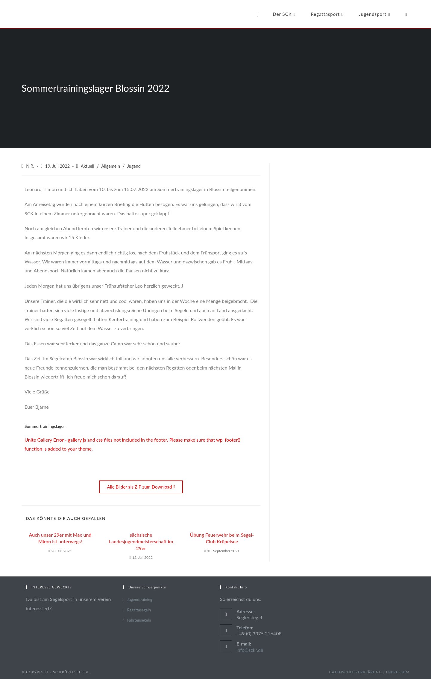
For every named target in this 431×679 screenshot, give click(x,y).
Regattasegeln (139, 610)
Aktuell (87, 166)
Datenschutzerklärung (355, 672)
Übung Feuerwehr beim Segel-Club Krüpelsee (222, 538)
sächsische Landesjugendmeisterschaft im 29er (141, 541)
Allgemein (110, 166)
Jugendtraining (139, 599)
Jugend (134, 166)
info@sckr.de (249, 650)
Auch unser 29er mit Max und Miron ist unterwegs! (60, 538)
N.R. (30, 166)
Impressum (397, 672)
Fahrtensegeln (139, 620)
